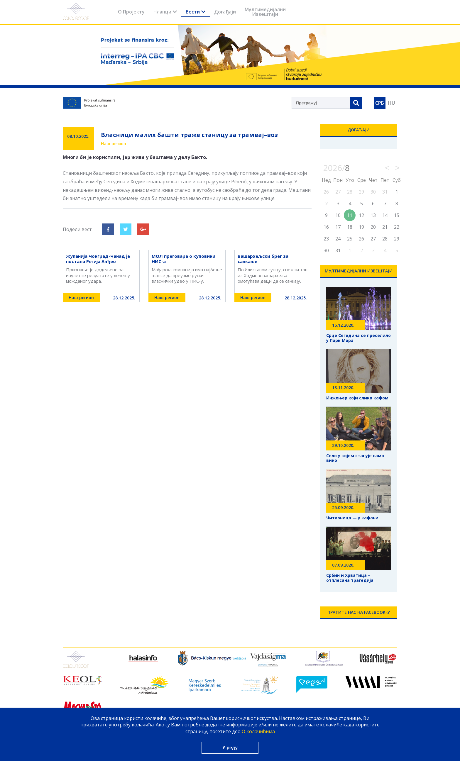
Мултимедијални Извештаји (265, 11)
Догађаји (225, 11)
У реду (230, 747)
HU (391, 103)
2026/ (336, 167)
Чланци (165, 11)
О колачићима (258, 731)
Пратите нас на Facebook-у (358, 612)
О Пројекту (131, 11)
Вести (195, 11)
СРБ (379, 103)
